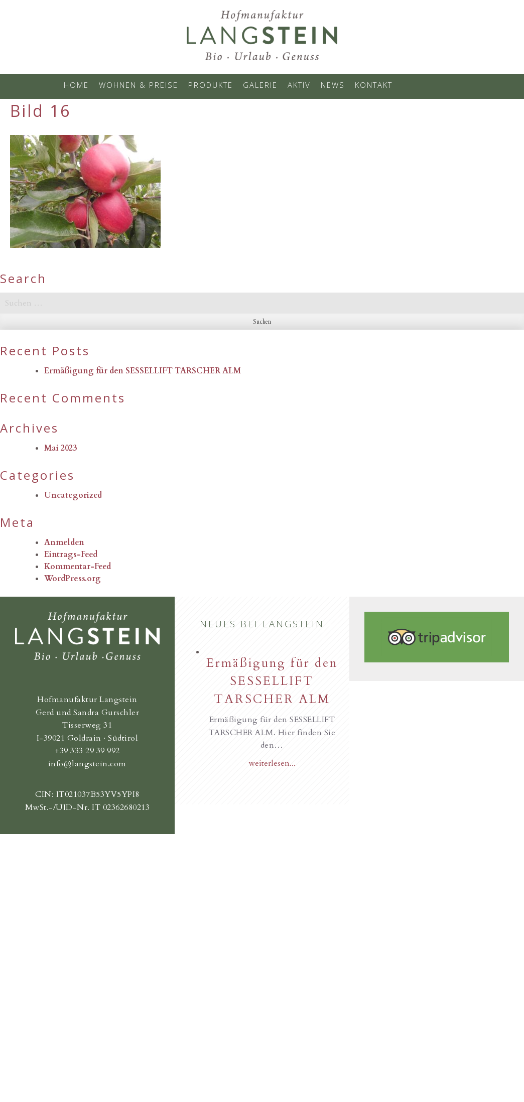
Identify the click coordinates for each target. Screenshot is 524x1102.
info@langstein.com (87, 763)
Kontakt (373, 85)
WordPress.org (72, 578)
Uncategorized (73, 495)
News (333, 85)
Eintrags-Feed (70, 554)
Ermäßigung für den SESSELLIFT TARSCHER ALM (142, 370)
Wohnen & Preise (138, 85)
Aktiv (299, 85)
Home (76, 85)
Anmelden (64, 542)
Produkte (210, 85)
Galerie (260, 85)
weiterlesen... (272, 763)
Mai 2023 (60, 448)
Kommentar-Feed (77, 566)
